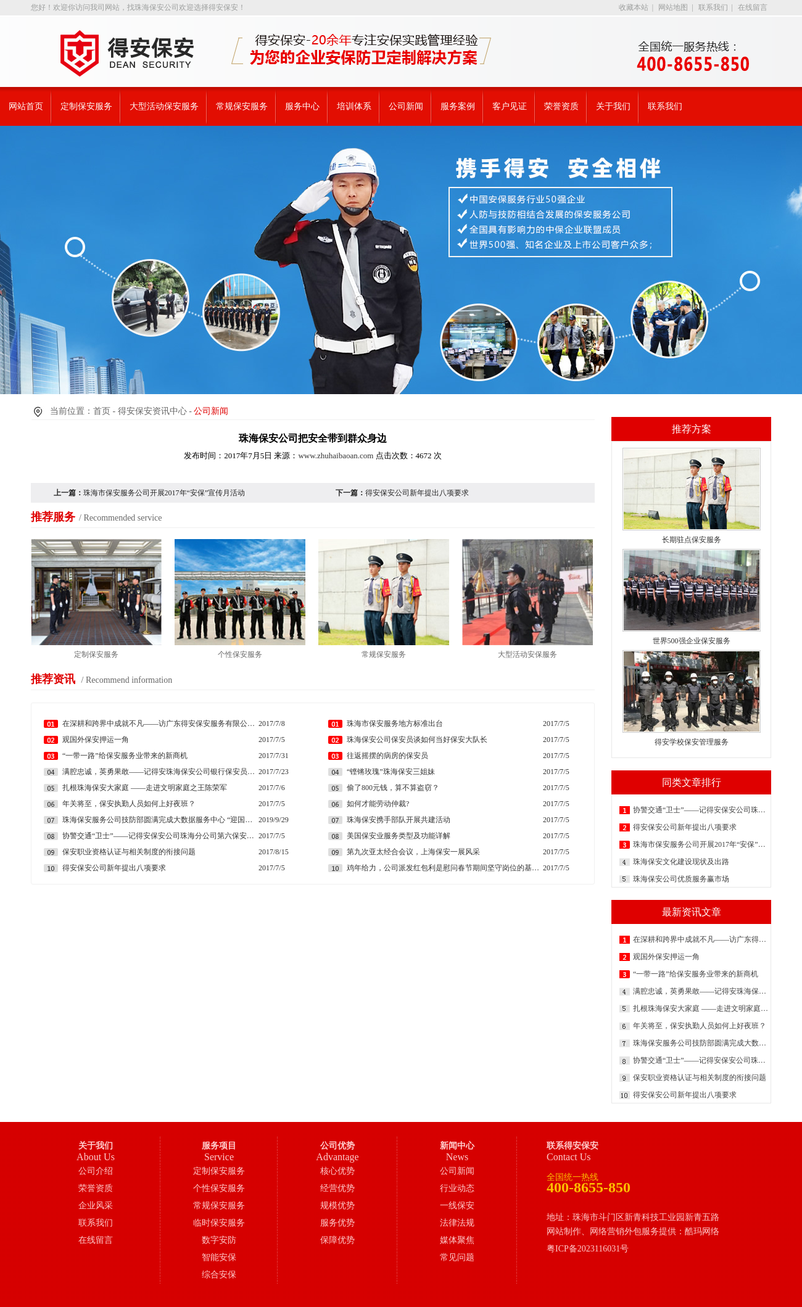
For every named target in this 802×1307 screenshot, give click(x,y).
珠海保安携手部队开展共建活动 (398, 819)
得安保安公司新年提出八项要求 (685, 827)
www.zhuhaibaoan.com (335, 455)
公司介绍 (95, 1171)
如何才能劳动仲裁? (378, 803)
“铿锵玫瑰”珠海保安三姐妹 (391, 771)
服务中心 (302, 106)
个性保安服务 (219, 1188)
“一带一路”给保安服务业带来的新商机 (695, 974)
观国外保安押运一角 (666, 956)
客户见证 (509, 106)
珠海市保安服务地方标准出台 (395, 723)
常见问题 (457, 1257)
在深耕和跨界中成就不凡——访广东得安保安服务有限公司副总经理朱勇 (701, 939)
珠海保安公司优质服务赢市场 (681, 879)
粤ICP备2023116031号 (588, 1248)
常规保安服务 (242, 106)
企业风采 (95, 1205)
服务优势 (337, 1222)
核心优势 (337, 1171)
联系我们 (713, 7)
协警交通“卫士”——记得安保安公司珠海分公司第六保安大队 (701, 810)
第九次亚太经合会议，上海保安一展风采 (413, 851)
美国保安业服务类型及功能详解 (398, 835)
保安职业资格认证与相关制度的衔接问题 (699, 1077)
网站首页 (26, 106)
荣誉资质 (561, 106)
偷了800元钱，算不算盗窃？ (393, 787)
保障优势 (337, 1240)
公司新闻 (406, 106)
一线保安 (457, 1205)
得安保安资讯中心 (152, 411)
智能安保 (219, 1257)
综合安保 (219, 1274)
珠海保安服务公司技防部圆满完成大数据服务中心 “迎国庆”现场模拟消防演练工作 (701, 1043)
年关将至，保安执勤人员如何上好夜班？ (699, 1025)
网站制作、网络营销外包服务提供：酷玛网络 (633, 1231)
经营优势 (337, 1188)
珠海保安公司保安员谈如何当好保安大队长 (417, 739)
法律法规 (457, 1222)
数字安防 (219, 1240)
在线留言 (752, 7)
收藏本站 (633, 7)
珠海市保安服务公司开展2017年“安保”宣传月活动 (701, 844)
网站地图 (673, 7)
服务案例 (457, 106)
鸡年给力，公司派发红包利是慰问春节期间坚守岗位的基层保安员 (445, 868)
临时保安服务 (219, 1222)
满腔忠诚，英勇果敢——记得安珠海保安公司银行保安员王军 (701, 991)
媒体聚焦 (457, 1240)
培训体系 (354, 106)
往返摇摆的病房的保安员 (387, 755)
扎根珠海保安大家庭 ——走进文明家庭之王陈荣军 (701, 1008)
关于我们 (613, 106)
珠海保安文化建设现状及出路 (681, 861)
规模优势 (337, 1205)
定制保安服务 (86, 106)
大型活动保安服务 (164, 106)
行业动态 (457, 1188)
